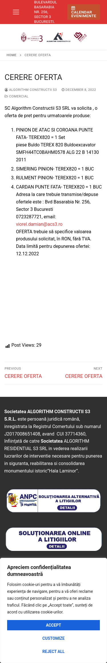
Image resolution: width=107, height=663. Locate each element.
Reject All (54, 651)
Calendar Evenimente (83, 12)
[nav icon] (16, 12)
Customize (54, 638)
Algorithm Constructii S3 (31, 90)
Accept (53, 625)
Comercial (17, 96)
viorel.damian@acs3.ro (39, 224)
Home (12, 55)
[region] (53, 610)
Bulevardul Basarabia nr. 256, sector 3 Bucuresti (45, 12)
